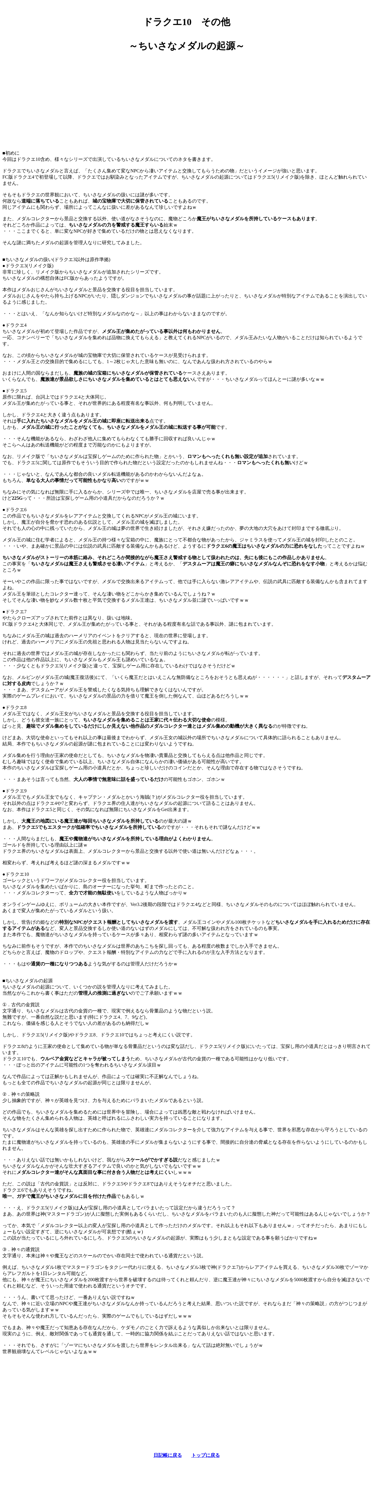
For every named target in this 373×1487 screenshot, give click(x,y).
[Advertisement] (186, 98)
